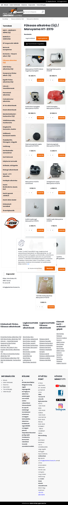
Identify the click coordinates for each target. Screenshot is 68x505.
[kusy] (29, 80)
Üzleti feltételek (15, 5)
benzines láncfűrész (60, 347)
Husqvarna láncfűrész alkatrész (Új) (8, 344)
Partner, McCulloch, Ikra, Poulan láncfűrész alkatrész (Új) (10, 349)
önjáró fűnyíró (61, 363)
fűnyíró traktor (61, 338)
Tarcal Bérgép (41, 5)
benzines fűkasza (59, 360)
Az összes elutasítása (35, 268)
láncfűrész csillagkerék (27, 359)
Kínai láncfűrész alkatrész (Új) (11, 337)
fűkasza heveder (45, 341)
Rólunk (6, 5)
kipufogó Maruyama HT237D (54, 70)
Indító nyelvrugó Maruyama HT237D (32, 220)
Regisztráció (63, 1)
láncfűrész (60, 334)
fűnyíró (59, 340)
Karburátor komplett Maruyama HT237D (32, 107)
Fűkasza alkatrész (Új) (17, 19)
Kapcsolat (31, 5)
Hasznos (24, 5)
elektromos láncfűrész (60, 343)
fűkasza (59, 336)
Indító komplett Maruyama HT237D (53, 107)
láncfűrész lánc (28, 337)
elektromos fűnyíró (60, 352)
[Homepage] (2, 5)
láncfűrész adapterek (30, 339)
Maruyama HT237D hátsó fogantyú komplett (34, 70)
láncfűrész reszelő (29, 341)
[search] (43, 12)
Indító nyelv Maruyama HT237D (55, 220)
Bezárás (50, 268)
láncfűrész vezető (29, 343)
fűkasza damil (44, 339)
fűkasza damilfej (45, 360)
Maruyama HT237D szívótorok (32, 182)
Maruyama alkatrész (33, 19)
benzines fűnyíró (59, 356)
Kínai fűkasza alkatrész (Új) (10, 358)
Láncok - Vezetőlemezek (9, 341)
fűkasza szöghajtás (46, 345)
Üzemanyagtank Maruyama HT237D (53, 145)
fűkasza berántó (45, 347)
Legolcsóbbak (30, 38)
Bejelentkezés (52, 1)
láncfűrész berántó (29, 362)
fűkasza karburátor (46, 343)
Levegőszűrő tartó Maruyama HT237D (53, 182)
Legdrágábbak (42, 38)
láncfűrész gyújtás (29, 352)
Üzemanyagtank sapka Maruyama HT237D (33, 145)
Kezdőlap (5, 19)
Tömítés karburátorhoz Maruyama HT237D (44, 296)
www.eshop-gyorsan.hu (38, 503)
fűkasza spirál (44, 354)
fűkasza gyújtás (44, 358)
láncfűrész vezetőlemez (27, 355)
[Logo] (13, 12)
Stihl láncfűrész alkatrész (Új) (11, 339)
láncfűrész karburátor (30, 345)
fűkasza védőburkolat (47, 356)
